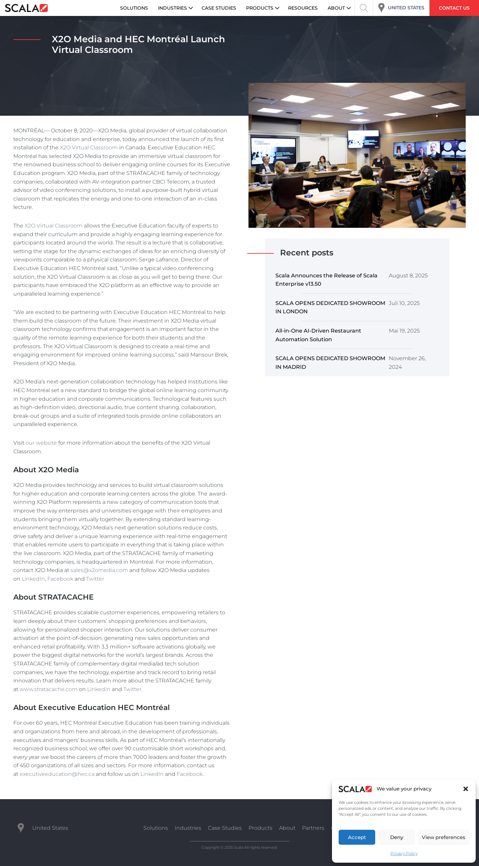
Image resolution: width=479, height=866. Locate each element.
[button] (465, 789)
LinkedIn (33, 579)
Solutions (155, 828)
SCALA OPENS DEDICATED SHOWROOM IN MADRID (330, 362)
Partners (313, 828)
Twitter (95, 579)
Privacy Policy (404, 853)
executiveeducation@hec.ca (57, 774)
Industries (188, 828)
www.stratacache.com (49, 689)
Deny (396, 837)
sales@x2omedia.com (99, 570)
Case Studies (225, 828)
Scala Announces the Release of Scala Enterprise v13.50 (326, 279)
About (287, 828)
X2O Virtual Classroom (89, 147)
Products (260, 828)
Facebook (60, 579)
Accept (357, 837)
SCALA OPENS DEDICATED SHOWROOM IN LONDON (330, 307)
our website (41, 443)
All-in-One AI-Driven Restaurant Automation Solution (318, 335)
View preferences (443, 837)
